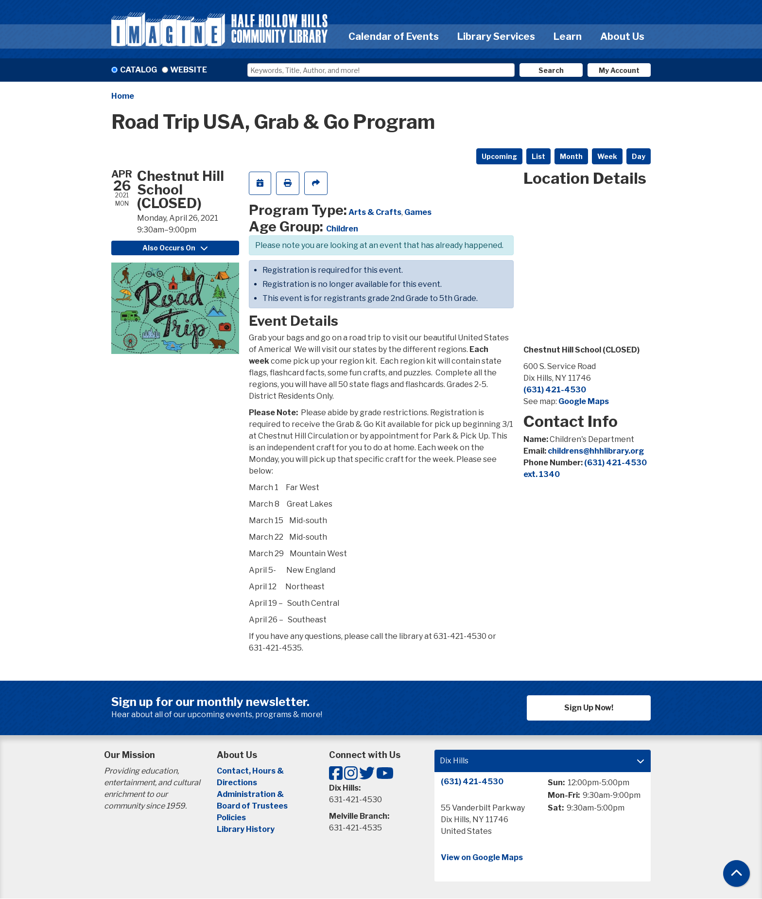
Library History (246, 829)
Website (188, 69)
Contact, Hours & (251, 771)
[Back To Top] (736, 873)
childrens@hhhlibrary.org (596, 451)
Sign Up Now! (588, 707)
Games (418, 212)
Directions (237, 782)
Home (122, 96)
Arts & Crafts (374, 212)
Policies (231, 817)
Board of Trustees (252, 806)
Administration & (251, 794)
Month (571, 156)
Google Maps (583, 401)
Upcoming (499, 156)
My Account (619, 70)
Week (607, 156)
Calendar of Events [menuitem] (393, 36)
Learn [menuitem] (568, 36)
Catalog (138, 69)
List (538, 156)
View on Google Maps (482, 857)
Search (551, 70)
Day (638, 156)
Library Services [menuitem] (496, 36)
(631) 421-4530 (554, 389)
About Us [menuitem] (622, 36)
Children (342, 228)
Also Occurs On (175, 248)
